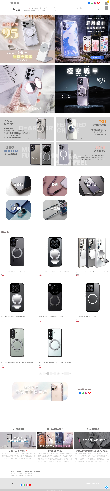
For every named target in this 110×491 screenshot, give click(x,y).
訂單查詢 (20, 473)
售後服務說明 (28, 475)
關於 (12, 472)
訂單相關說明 (19, 475)
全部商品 (19, 472)
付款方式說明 (28, 472)
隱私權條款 (37, 472)
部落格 (12, 475)
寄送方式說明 (28, 473)
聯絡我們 (12, 473)
